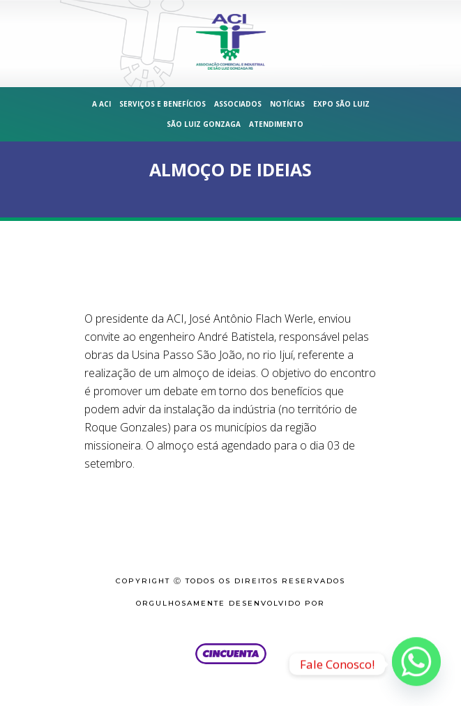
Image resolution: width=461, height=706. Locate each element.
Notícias (287, 104)
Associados (238, 104)
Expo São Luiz (341, 104)
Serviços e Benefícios (162, 104)
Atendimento (276, 124)
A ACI (101, 104)
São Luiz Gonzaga (204, 124)
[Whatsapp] (416, 664)
